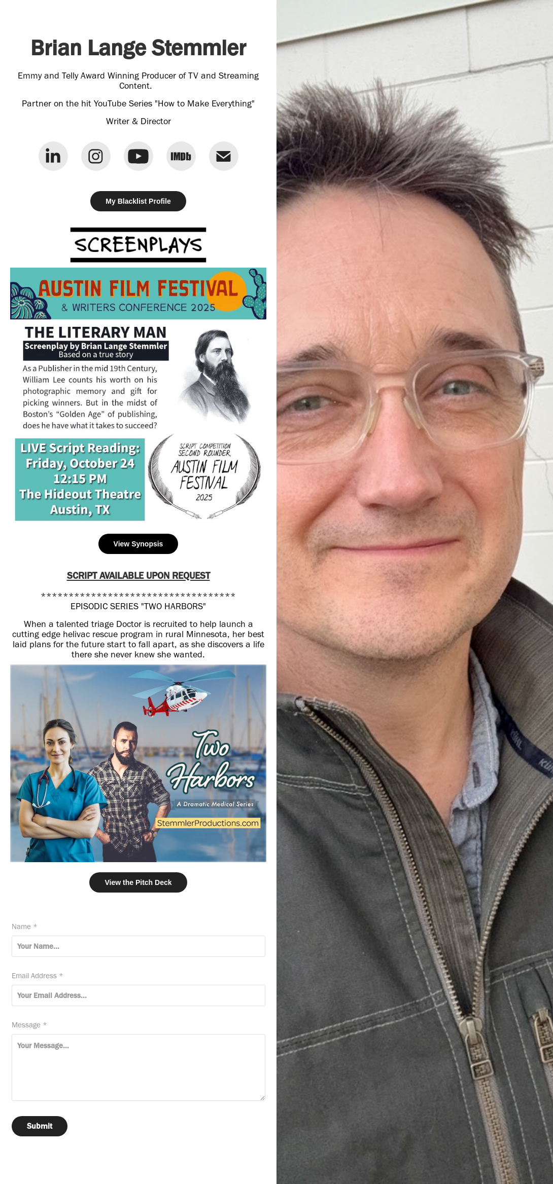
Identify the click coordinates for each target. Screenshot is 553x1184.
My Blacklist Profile (138, 201)
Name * (25, 927)
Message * (29, 1025)
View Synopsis (138, 544)
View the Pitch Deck (138, 882)
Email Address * (37, 976)
